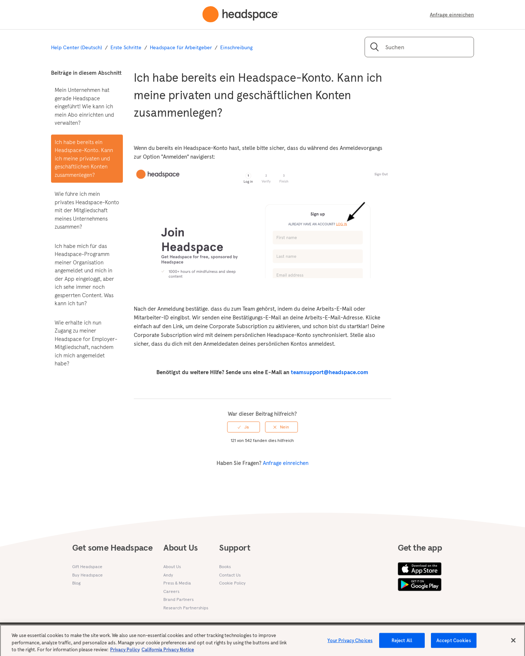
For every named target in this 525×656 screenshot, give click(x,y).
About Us (172, 566)
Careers (171, 591)
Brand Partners (178, 599)
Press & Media (177, 583)
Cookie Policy (232, 583)
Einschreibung (236, 47)
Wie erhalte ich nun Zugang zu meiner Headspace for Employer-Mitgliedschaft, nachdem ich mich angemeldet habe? (86, 343)
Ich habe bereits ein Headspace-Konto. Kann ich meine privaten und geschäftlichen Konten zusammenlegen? (84, 158)
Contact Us (230, 575)
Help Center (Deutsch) (76, 47)
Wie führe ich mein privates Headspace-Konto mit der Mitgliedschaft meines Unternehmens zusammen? (87, 210)
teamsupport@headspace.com (329, 372)
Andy (168, 575)
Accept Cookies (453, 643)
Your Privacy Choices (350, 643)
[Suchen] (419, 47)
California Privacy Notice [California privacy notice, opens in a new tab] (167, 652)
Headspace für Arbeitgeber (181, 47)
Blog (76, 583)
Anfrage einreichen (452, 14)
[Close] (513, 643)
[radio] (243, 427)
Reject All (402, 643)
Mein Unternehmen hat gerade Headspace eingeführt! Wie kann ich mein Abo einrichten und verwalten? (84, 106)
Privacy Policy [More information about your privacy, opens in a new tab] (125, 652)
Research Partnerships (185, 607)
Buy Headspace (87, 575)
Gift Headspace (87, 566)
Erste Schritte (125, 47)
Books (225, 566)
